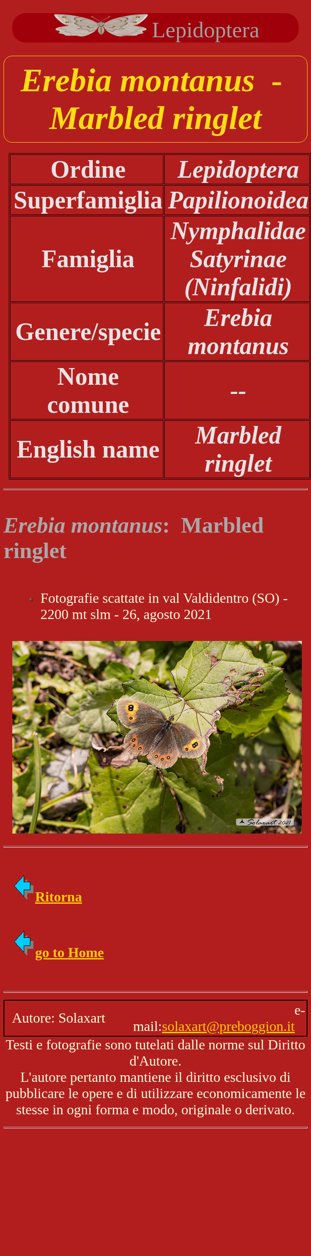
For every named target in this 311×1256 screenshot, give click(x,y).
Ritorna (47, 897)
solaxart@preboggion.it (228, 1026)
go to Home (58, 952)
